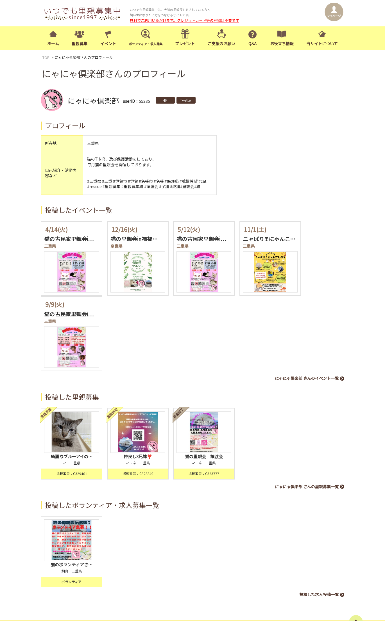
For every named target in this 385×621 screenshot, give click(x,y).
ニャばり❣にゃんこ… (255, 239)
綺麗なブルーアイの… (69, 374)
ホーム (53, 44)
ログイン (169, 550)
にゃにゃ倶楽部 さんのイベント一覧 (307, 299)
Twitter (186, 100)
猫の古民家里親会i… (69, 239)
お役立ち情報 (282, 44)
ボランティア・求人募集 (291, 546)
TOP (45, 57)
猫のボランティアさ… (69, 479)
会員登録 (140, 550)
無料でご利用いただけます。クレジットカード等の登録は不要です (184, 20)
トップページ (217, 546)
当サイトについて (322, 44)
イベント (108, 44)
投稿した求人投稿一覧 (319, 509)
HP (165, 100)
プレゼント (185, 44)
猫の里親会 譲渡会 (192, 374)
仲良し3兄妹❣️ (131, 374)
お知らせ (305, 555)
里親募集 (79, 44)
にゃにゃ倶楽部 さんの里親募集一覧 (307, 404)
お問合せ (286, 555)
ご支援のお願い (221, 44)
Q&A (252, 44)
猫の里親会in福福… (129, 239)
